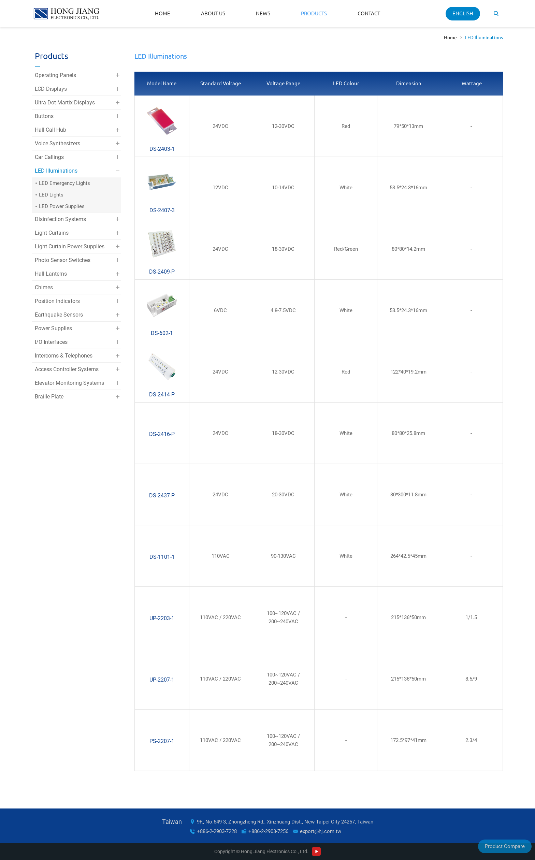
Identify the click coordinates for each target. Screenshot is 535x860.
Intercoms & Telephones (63, 355)
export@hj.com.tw (320, 831)
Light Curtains (52, 233)
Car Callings (49, 157)
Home (162, 13)
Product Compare (505, 846)
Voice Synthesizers (57, 143)
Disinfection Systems (60, 219)
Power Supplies (53, 328)
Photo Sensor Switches (62, 260)
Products (314, 13)
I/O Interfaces (51, 342)
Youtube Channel (316, 851)
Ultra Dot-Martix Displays (65, 102)
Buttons (44, 116)
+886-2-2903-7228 (217, 831)
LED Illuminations (484, 37)
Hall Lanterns (51, 274)
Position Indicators (57, 301)
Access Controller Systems (67, 369)
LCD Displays (51, 89)
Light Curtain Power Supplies (69, 246)
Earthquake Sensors (59, 314)
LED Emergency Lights (64, 183)
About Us (213, 13)
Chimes (44, 287)
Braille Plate (49, 396)
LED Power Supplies (62, 206)
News (263, 13)
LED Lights (51, 195)
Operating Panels (55, 75)
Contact (369, 13)
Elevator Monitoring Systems (69, 383)
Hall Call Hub (50, 130)
